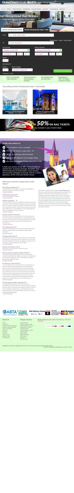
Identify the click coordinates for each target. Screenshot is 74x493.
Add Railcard (7, 64)
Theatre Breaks (16, 9)
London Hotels (24, 331)
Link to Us (5, 330)
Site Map (4, 331)
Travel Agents (54, 9)
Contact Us (5, 324)
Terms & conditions (7, 328)
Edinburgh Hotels (24, 334)
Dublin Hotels (23, 333)
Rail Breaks (26, 9)
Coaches (45, 9)
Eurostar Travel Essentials (9, 327)
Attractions (23, 337)
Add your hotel (6, 336)
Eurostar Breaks (36, 9)
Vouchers (62, 9)
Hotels (9, 9)
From (4, 35)
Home (3, 9)
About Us (4, 333)
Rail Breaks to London (26, 327)
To (3, 43)
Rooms (5, 67)
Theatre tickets (24, 339)
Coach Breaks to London (26, 330)
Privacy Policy (6, 334)
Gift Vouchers (23, 336)
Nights (5, 58)
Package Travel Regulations (9, 325)
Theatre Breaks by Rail (26, 324)
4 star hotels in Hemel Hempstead (53, 198)
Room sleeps (16, 67)
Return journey (40, 47)
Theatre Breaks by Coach (26, 325)
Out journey (6, 47)
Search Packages (63, 71)
